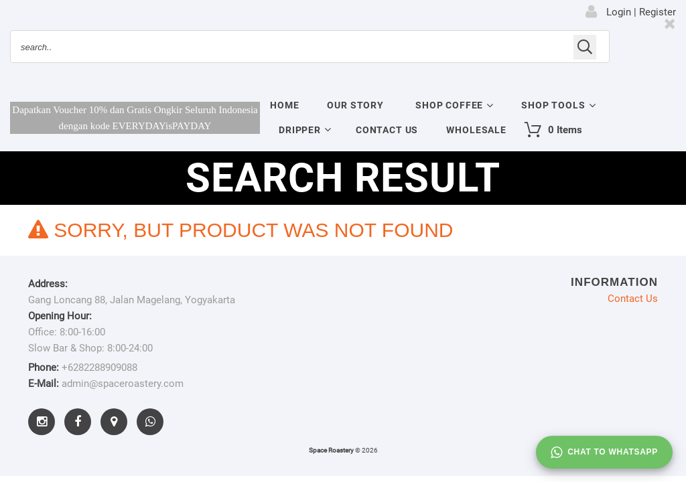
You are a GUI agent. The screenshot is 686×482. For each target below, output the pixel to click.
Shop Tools (553, 105)
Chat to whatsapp (604, 452)
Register (657, 12)
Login (618, 12)
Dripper (300, 130)
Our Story (355, 105)
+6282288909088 (99, 368)
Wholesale (476, 130)
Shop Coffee (449, 105)
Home (284, 105)
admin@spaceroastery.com (123, 384)
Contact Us (387, 130)
